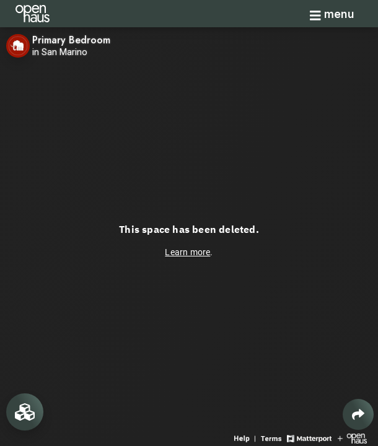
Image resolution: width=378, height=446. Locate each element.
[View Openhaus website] (352, 438)
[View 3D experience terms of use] (272, 438)
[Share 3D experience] (358, 414)
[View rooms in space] (24, 412)
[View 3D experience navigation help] (246, 438)
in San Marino (59, 52)
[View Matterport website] (309, 438)
